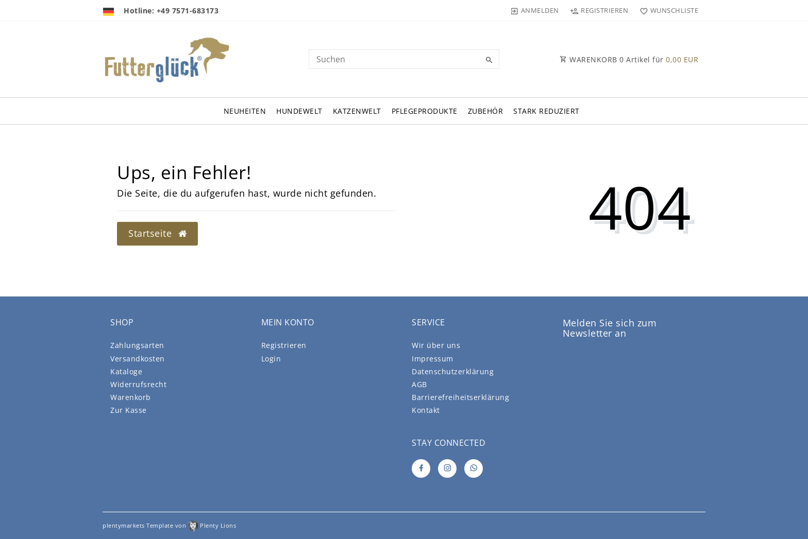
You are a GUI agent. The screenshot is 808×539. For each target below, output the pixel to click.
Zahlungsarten (137, 345)
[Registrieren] (599, 10)
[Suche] (489, 60)
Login (271, 358)
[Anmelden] (535, 10)
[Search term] (404, 59)
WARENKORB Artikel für (629, 59)
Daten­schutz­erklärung (453, 371)
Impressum (432, 358)
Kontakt (426, 410)
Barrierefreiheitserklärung (460, 397)
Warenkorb (130, 397)
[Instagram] (447, 468)
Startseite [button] (157, 233)
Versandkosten (137, 358)
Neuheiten (245, 111)
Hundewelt (299, 111)
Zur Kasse (128, 410)
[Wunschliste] (666, 10)
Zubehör (485, 111)
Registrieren (284, 345)
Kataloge (126, 371)
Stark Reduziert (546, 111)
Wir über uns (436, 345)
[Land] (109, 10)
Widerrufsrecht (138, 384)
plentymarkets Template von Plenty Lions (169, 525)
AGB (419, 384)
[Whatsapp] (473, 468)
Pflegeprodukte (425, 111)
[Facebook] (421, 468)
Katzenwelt (357, 111)
